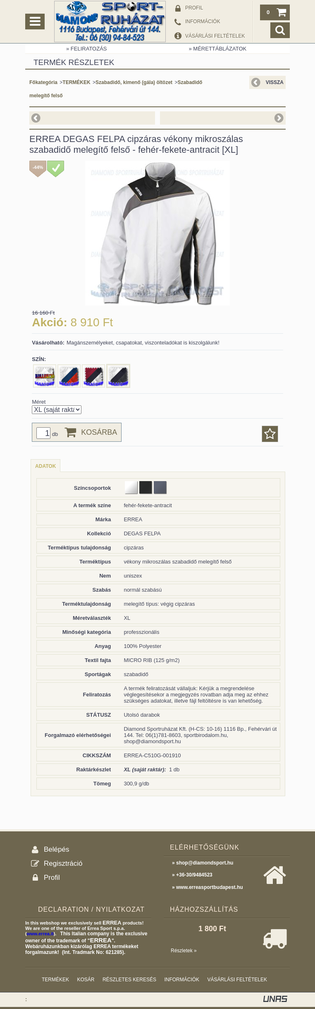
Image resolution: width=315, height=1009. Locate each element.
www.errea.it (40, 933)
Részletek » (184, 951)
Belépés (56, 849)
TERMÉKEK (76, 82)
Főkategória (43, 82)
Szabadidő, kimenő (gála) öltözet (133, 82)
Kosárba (99, 432)
